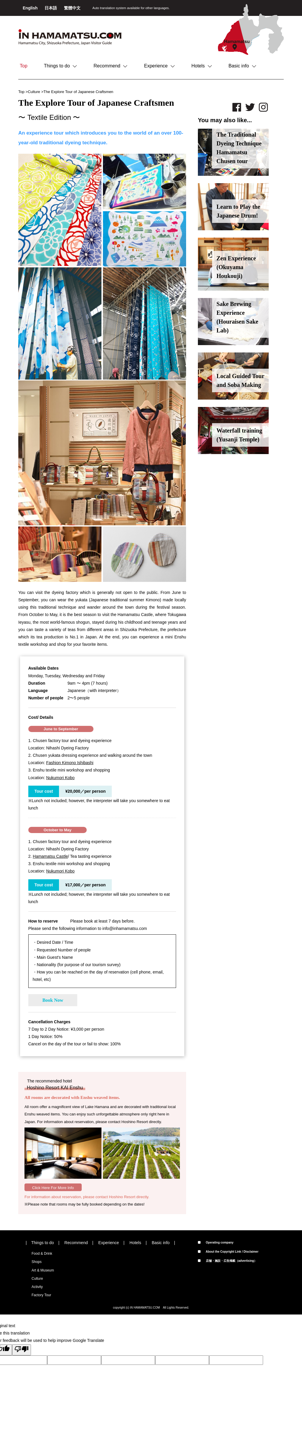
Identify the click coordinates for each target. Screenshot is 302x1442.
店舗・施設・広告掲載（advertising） (227, 1260)
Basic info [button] (242, 65)
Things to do (42, 1242)
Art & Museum (43, 1270)
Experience (108, 1242)
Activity (37, 1287)
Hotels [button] (201, 65)
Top (23, 65)
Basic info (161, 1242)
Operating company (216, 1242)
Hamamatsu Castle (50, 856)
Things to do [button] (60, 65)
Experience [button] (159, 65)
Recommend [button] (110, 65)
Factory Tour (41, 1295)
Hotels (135, 1242)
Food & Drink (42, 1253)
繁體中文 (72, 8)
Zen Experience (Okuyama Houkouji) (236, 267)
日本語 (51, 8)
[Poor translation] (21, 1349)
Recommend (76, 1242)
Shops (37, 1262)
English (31, 8)
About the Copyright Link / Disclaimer (228, 1251)
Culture (34, 92)
